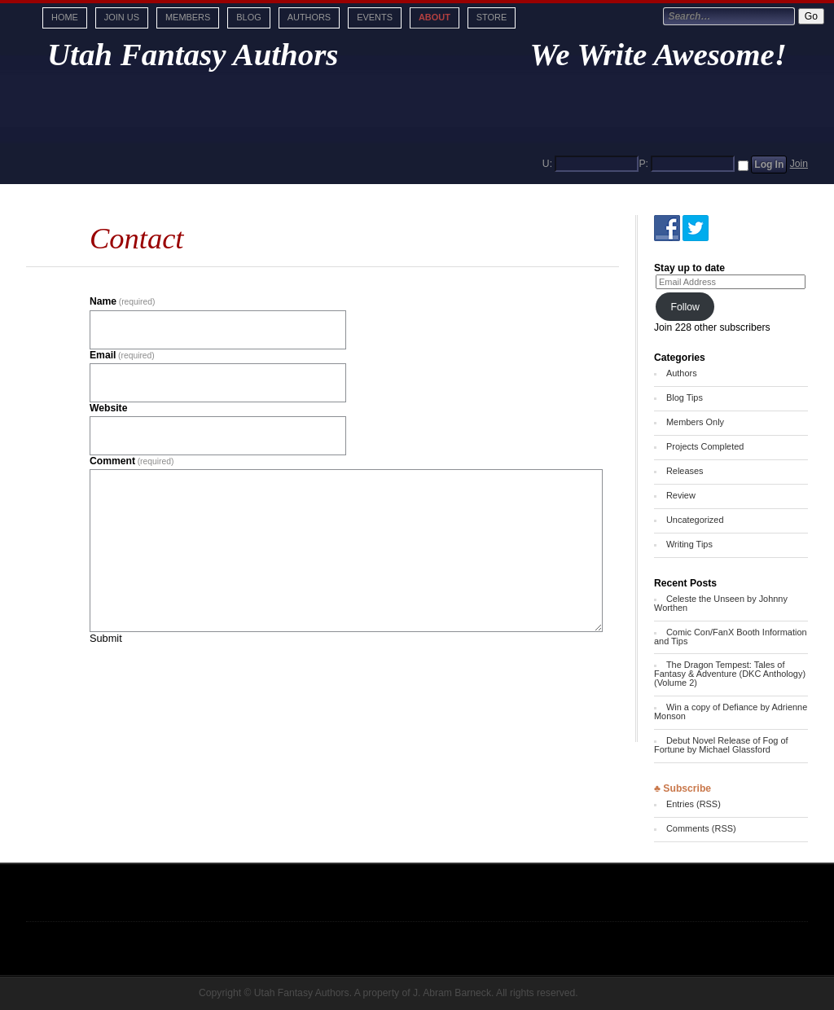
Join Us (121, 17)
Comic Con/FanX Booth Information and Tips (730, 636)
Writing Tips (689, 544)
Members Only (695, 422)
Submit (106, 638)
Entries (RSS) (693, 804)
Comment (131, 461)
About (434, 17)
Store (491, 17)
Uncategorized (695, 520)
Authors (309, 17)
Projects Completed (705, 446)
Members (187, 17)
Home (64, 17)
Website (108, 408)
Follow (685, 307)
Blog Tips (684, 397)
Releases (685, 471)
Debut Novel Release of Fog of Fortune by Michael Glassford (721, 745)
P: (643, 163)
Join (799, 163)
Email (122, 355)
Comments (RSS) (701, 828)
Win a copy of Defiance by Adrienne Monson (730, 711)
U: (547, 163)
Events (375, 17)
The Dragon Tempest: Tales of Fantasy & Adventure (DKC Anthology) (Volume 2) (729, 673)
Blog (248, 17)
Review (681, 495)
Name (122, 301)
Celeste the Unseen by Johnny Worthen (721, 603)
